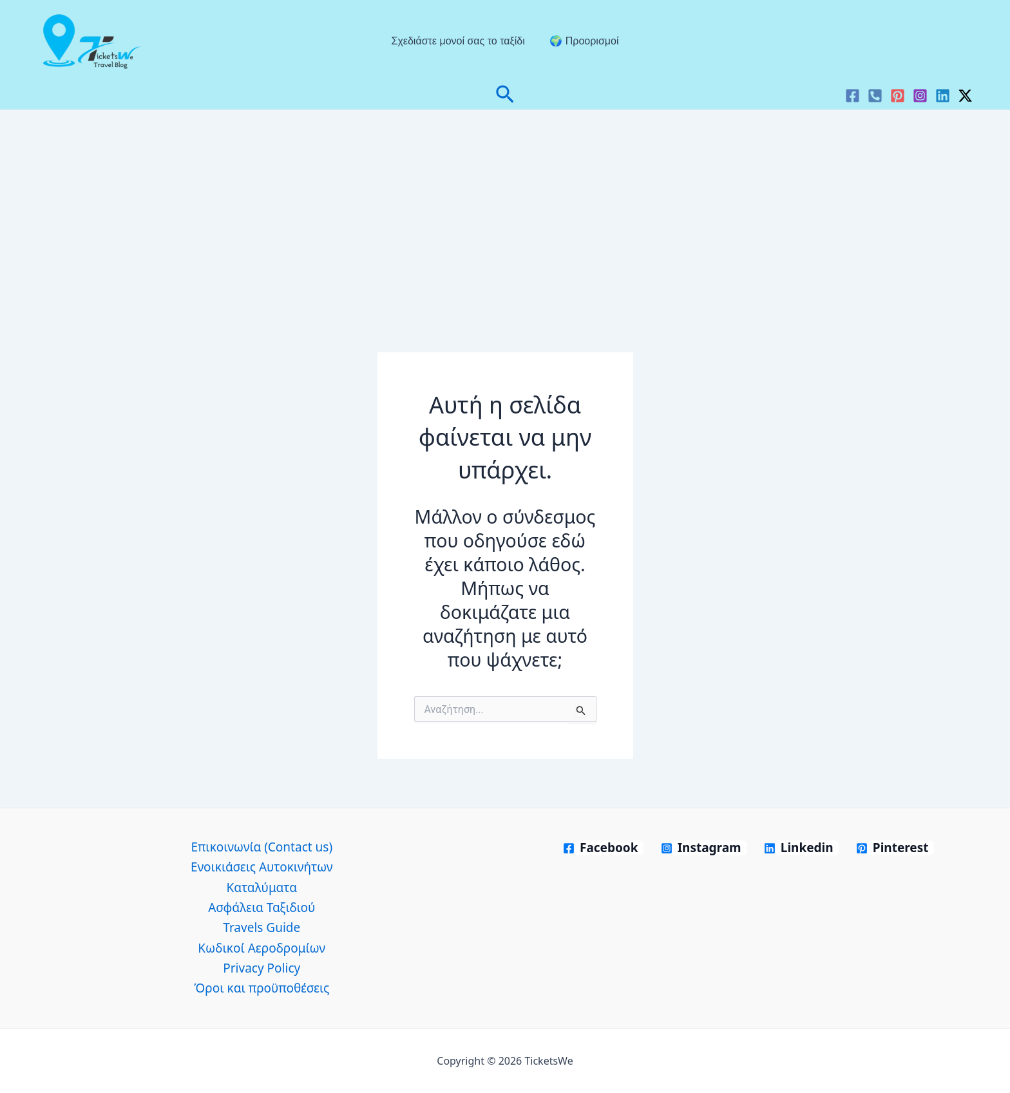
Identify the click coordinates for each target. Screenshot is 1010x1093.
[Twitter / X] (965, 95)
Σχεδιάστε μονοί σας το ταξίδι (460, 40)
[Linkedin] (942, 95)
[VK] (875, 95)
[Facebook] (852, 95)
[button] (505, 95)
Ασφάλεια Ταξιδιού (261, 907)
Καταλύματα (261, 887)
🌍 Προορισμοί (582, 40)
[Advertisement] (505, 207)
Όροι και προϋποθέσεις (261, 988)
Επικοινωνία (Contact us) (261, 847)
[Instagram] (920, 95)
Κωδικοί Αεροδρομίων (261, 948)
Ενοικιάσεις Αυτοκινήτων (262, 867)
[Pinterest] (897, 95)
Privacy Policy (261, 968)
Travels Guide (261, 927)
